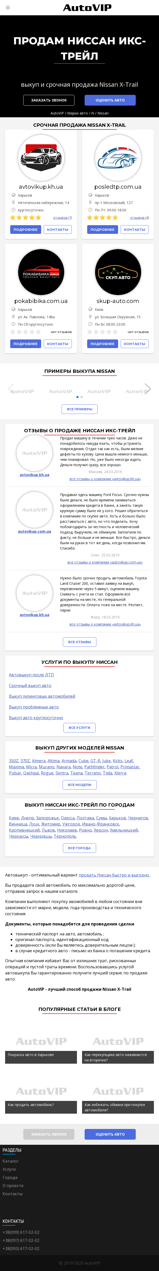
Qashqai (31, 773)
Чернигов (138, 818)
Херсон (101, 830)
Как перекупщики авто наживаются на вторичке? (116, 1057)
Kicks (117, 761)
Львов (48, 830)
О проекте (13, 1185)
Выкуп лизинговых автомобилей (42, 696)
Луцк (34, 824)
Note (77, 767)
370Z (25, 761)
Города (10, 1177)
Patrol (112, 767)
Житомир (50, 824)
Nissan (103, 113)
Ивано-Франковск (100, 824)
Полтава (85, 818)
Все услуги (79, 728)
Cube (83, 761)
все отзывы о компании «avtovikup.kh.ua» (105, 478)
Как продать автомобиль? (31, 1104)
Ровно (85, 830)
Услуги (9, 1169)
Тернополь (65, 836)
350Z (13, 761)
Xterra (120, 773)
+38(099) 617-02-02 (21, 1232)
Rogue (47, 773)
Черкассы (18, 836)
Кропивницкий (24, 830)
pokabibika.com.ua (41, 301)
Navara (63, 767)
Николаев (67, 830)
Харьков (117, 818)
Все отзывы (79, 642)
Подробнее (26, 229)
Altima (54, 761)
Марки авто (77, 113)
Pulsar (15, 773)
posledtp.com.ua (118, 186)
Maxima (16, 767)
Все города (79, 848)
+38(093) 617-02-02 (21, 1248)
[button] (77, 397)
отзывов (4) (139, 217)
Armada (69, 761)
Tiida (107, 773)
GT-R (95, 761)
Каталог (11, 1161)
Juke (106, 761)
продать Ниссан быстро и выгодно (114, 875)
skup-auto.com (118, 301)
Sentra (61, 773)
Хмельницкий (124, 830)
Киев (14, 818)
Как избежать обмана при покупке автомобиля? (115, 1107)
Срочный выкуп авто (30, 685)
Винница (18, 824)
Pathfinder (94, 767)
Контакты (12, 1194)
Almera (39, 761)
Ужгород (71, 824)
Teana (76, 773)
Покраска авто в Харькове (31, 1054)
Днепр (27, 818)
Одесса (68, 818)
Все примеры (79, 409)
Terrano (93, 773)
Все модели (79, 785)
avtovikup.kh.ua (41, 186)
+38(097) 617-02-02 (21, 1240)
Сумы (101, 818)
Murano (46, 767)
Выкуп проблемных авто (34, 707)
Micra (31, 767)
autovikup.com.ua (34, 531)
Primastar (129, 767)
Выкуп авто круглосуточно (36, 717)
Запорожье (47, 818)
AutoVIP (57, 113)
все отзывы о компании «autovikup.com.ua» (105, 562)
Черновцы (41, 836)
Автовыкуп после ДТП (31, 675)
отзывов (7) (62, 217)
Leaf (128, 761)
